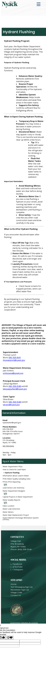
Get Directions (8, 446)
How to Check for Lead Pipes (14, 469)
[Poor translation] (10, 638)
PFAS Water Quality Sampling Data (16, 479)
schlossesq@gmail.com (13, 373)
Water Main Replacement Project (16, 515)
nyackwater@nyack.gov (12, 422)
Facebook (16, 564)
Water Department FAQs (12, 466)
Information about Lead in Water (16, 476)
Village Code (16, 592)
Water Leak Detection (11, 509)
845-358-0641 (15, 357)
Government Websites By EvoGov (24, 623)
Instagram (17, 569)
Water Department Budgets (14, 491)
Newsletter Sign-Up (20, 590)
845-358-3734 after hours (13, 431)
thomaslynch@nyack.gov (14, 360)
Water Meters (8, 512)
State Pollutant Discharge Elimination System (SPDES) (21, 519)
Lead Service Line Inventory (13, 488)
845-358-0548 (15, 386)
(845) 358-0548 (24, 549)
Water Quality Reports (11, 500)
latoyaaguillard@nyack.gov (15, 389)
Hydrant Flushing (12, 472)
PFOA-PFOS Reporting (11, 482)
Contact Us (16, 595)
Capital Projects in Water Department (18, 497)
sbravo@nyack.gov (11, 404)
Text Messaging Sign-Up (22, 587)
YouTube (16, 567)
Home (13, 584)
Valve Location (8, 506)
